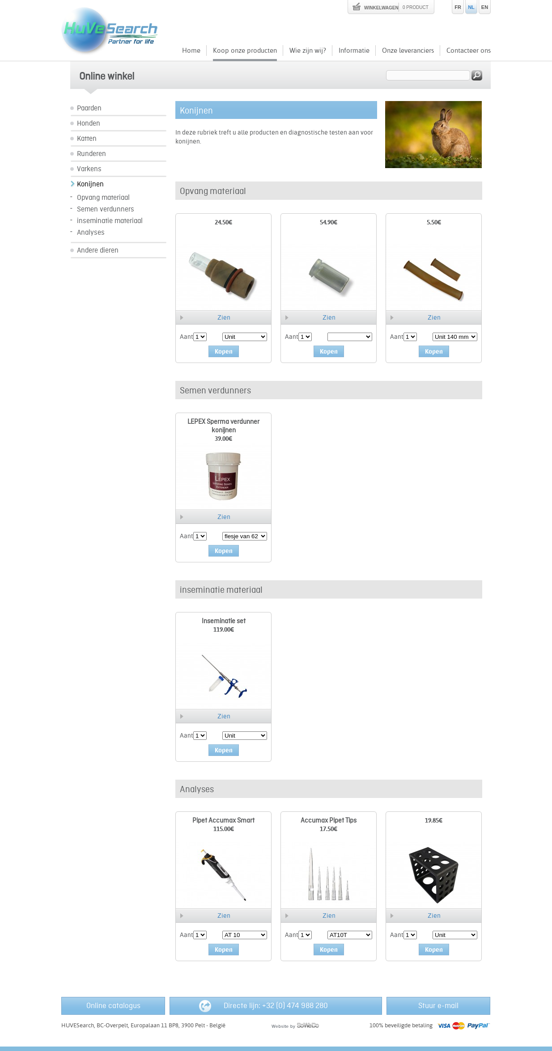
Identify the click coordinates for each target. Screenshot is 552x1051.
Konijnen (90, 184)
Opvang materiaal (103, 198)
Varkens (89, 169)
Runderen (91, 154)
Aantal (189, 336)
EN (484, 7)
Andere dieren (98, 250)
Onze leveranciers (408, 50)
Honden (88, 123)
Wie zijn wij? (307, 50)
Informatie (354, 50)
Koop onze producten (245, 50)
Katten (87, 139)
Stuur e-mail (438, 1006)
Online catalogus (113, 1006)
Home (191, 50)
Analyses (91, 232)
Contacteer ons (468, 50)
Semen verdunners (105, 209)
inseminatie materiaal (110, 221)
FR (457, 7)
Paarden (89, 108)
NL (471, 7)
